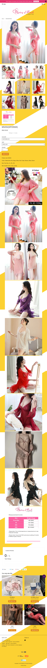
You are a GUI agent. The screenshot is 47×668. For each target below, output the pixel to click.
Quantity (4, 147)
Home (3, 18)
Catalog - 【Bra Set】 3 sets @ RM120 (9, 643)
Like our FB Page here (6, 640)
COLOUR (4, 136)
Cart (43, 4)
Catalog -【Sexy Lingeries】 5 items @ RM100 (10, 641)
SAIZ (3, 142)
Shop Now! (36, 1)
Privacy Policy (23, 665)
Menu (4, 4)
